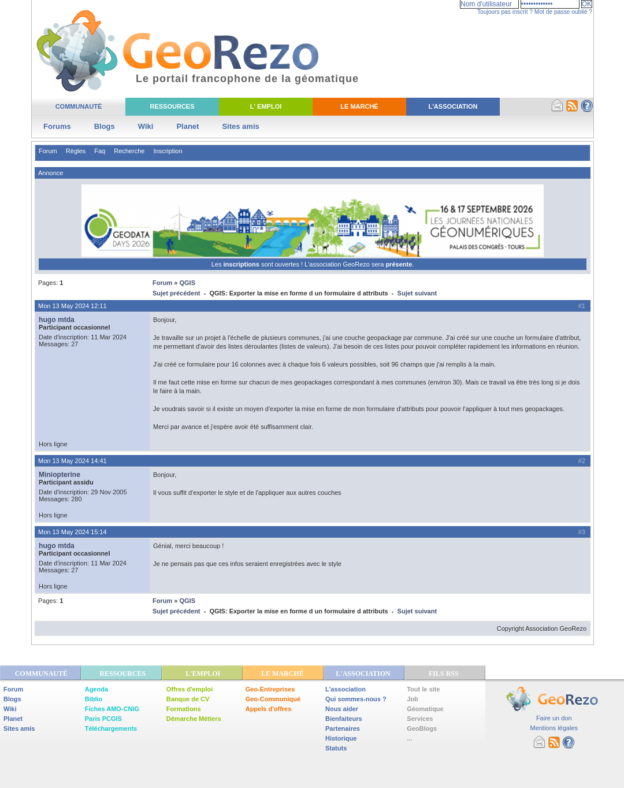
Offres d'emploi (189, 689)
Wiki (146, 126)
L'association (345, 689)
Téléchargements (111, 728)
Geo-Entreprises (270, 689)
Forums (57, 126)
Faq (99, 150)
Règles (76, 150)
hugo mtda (57, 320)
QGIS (187, 282)
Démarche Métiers (193, 718)
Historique (340, 738)
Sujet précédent (176, 293)
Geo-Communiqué (273, 698)
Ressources (172, 106)
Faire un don (554, 718)
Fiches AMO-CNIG (112, 708)
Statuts (336, 748)
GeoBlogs (422, 728)
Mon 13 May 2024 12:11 (72, 305)
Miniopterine (59, 475)
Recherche (129, 150)
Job (412, 698)
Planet (187, 126)
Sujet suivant (417, 293)
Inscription (167, 150)
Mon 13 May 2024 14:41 (72, 460)
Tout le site (423, 689)
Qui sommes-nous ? (356, 698)
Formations (183, 708)
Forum (48, 150)
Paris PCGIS (103, 718)
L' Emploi (266, 106)
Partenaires (342, 728)
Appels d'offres (269, 708)
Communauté (78, 106)
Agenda (96, 689)
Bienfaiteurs (343, 718)
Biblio (94, 698)
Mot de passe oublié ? (563, 12)
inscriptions (242, 264)
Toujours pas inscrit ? (505, 12)
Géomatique (425, 708)
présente (398, 264)
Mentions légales (554, 727)
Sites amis (240, 126)
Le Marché (359, 106)
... (409, 738)
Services (420, 718)
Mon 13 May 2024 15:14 (72, 531)
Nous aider (341, 708)
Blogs (104, 126)
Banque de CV (188, 698)
